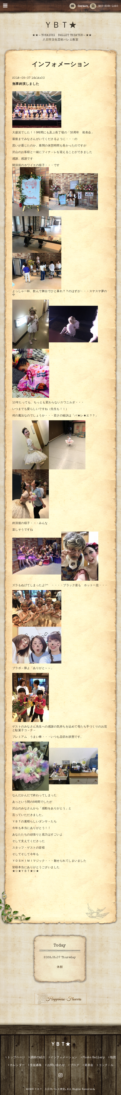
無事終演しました (25, 84)
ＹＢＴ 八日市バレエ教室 (50, 1089)
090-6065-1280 (104, 6)
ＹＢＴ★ (60, 26)
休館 (60, 967)
